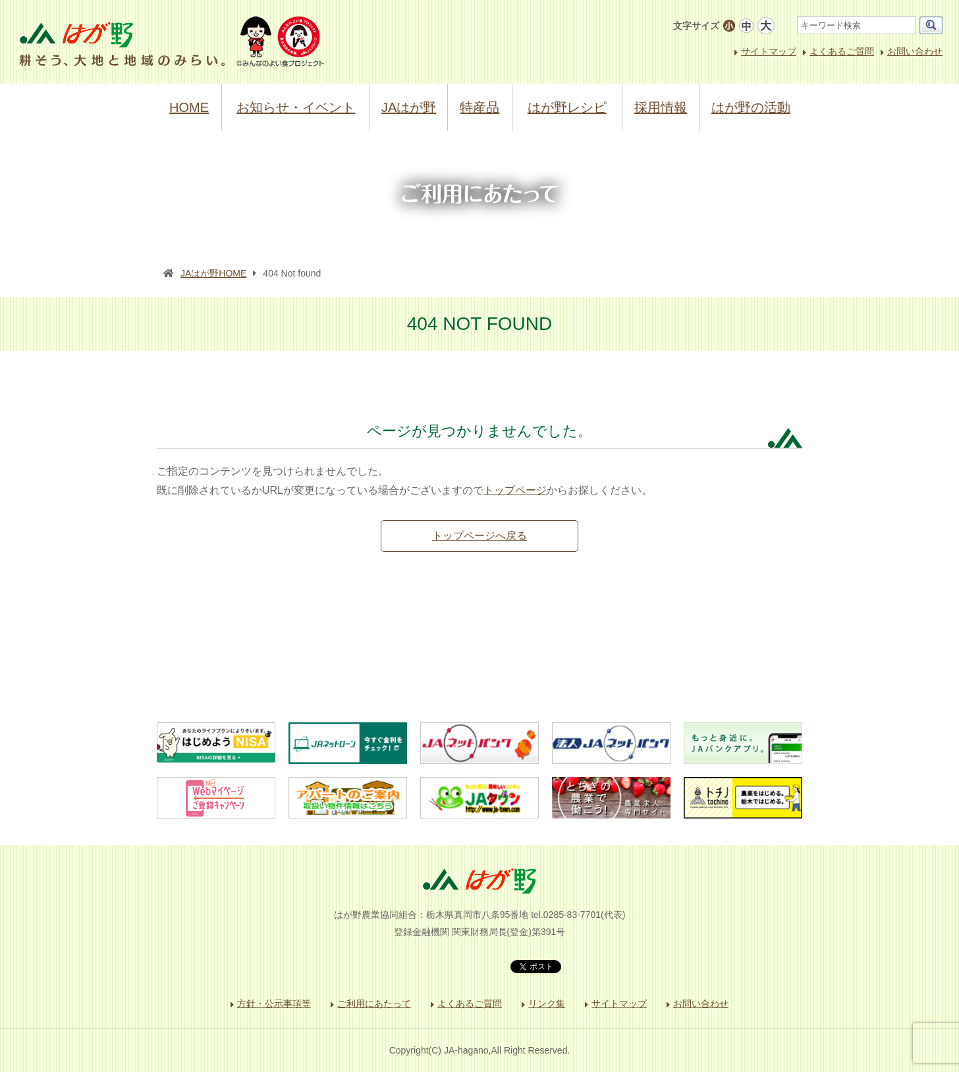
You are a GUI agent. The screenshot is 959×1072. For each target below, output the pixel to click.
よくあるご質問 (841, 51)
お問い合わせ (915, 51)
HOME (189, 107)
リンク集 (546, 1003)
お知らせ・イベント (295, 107)
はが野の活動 (750, 107)
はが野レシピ (567, 107)
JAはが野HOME (213, 273)
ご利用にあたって (374, 1003)
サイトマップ (768, 51)
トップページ (515, 490)
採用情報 (660, 107)
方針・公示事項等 (274, 1003)
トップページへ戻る (479, 535)
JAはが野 (408, 107)
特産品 (479, 107)
